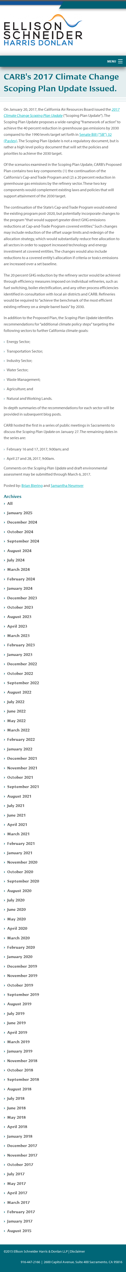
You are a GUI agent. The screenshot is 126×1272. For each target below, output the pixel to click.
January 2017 (19, 1221)
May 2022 (16, 720)
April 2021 (17, 824)
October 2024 (20, 531)
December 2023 (22, 597)
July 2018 (15, 1098)
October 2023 (20, 607)
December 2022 (22, 663)
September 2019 (23, 994)
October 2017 (20, 1164)
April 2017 (17, 1192)
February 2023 (21, 644)
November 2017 (22, 1155)
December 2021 (22, 758)
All (10, 503)
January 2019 (19, 1051)
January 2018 (19, 1136)
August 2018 (19, 1088)
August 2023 (19, 616)
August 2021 (19, 796)
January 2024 (19, 588)
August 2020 (19, 890)
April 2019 (17, 1032)
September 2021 (23, 786)
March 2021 (18, 833)
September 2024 (23, 540)
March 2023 (18, 635)
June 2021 (16, 815)
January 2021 (19, 852)
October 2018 (20, 1069)
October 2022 (20, 673)
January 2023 (19, 654)
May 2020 (16, 918)
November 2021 (22, 767)
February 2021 (21, 843)
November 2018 (22, 1060)
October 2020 (20, 871)
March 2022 (18, 729)
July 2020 (15, 899)
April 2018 (17, 1126)
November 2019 (22, 975)
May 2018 (16, 1117)
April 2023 (17, 626)
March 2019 (18, 1041)
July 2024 (15, 559)
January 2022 (19, 748)
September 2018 (23, 1079)
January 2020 (19, 956)
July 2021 (15, 805)
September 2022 (23, 682)
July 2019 (15, 1013)
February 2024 (21, 578)
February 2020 (21, 947)
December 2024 (22, 522)
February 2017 (21, 1211)
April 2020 (17, 928)
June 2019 (16, 1022)
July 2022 (15, 701)
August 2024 (19, 550)
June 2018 (16, 1107)
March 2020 (18, 937)
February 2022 (21, 739)
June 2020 (16, 909)
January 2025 (19, 512)
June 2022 (16, 711)
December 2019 (22, 966)
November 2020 (22, 862)
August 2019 (19, 1003)
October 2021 (20, 777)
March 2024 (18, 569)
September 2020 (23, 881)
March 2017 (18, 1202)
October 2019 (20, 985)
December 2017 (22, 1145)
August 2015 (19, 1230)
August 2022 (19, 692)
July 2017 (15, 1173)
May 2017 (16, 1183)
